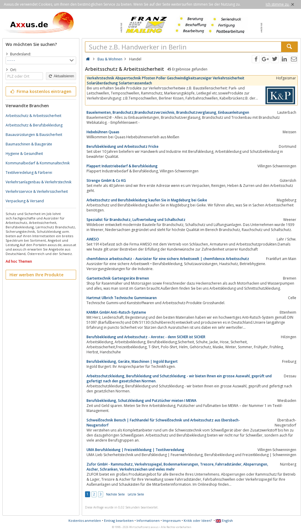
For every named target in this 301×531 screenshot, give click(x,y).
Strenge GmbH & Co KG (106, 180)
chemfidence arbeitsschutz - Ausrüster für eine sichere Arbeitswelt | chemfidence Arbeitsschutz (168, 258)
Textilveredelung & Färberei (29, 172)
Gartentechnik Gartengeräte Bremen (118, 278)
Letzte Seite (136, 494)
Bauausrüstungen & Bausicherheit (34, 134)
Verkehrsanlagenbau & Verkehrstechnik (38, 182)
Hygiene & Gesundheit (24, 153)
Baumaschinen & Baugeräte (29, 144)
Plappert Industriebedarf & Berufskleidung (122, 166)
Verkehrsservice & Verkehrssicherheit (37, 191)
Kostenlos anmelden (84, 520)
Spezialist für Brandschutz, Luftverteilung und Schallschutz (136, 219)
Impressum (172, 520)
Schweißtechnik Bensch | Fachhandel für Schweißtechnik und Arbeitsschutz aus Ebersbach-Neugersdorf (163, 423)
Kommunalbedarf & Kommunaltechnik (38, 163)
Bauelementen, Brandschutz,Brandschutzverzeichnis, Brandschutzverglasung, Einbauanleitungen (168, 112)
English (224, 520)
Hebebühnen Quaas (103, 131)
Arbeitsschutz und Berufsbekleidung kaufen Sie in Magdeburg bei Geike (147, 200)
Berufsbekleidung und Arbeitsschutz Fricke (122, 146)
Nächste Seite (115, 494)
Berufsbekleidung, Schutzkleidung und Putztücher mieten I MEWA (141, 400)
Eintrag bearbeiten (119, 520)
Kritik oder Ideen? (198, 520)
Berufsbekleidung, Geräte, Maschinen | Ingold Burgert (132, 361)
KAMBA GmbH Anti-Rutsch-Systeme (116, 312)
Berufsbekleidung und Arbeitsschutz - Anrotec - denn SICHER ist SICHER (146, 336)
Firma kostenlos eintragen (40, 91)
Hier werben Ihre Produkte (36, 274)
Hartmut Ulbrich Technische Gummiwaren (122, 297)
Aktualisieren (61, 76)
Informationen (148, 520)
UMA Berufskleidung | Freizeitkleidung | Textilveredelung (135, 449)
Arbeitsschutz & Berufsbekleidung (34, 125)
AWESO (93, 239)
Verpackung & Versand (25, 200)
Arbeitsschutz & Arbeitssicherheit (33, 115)
